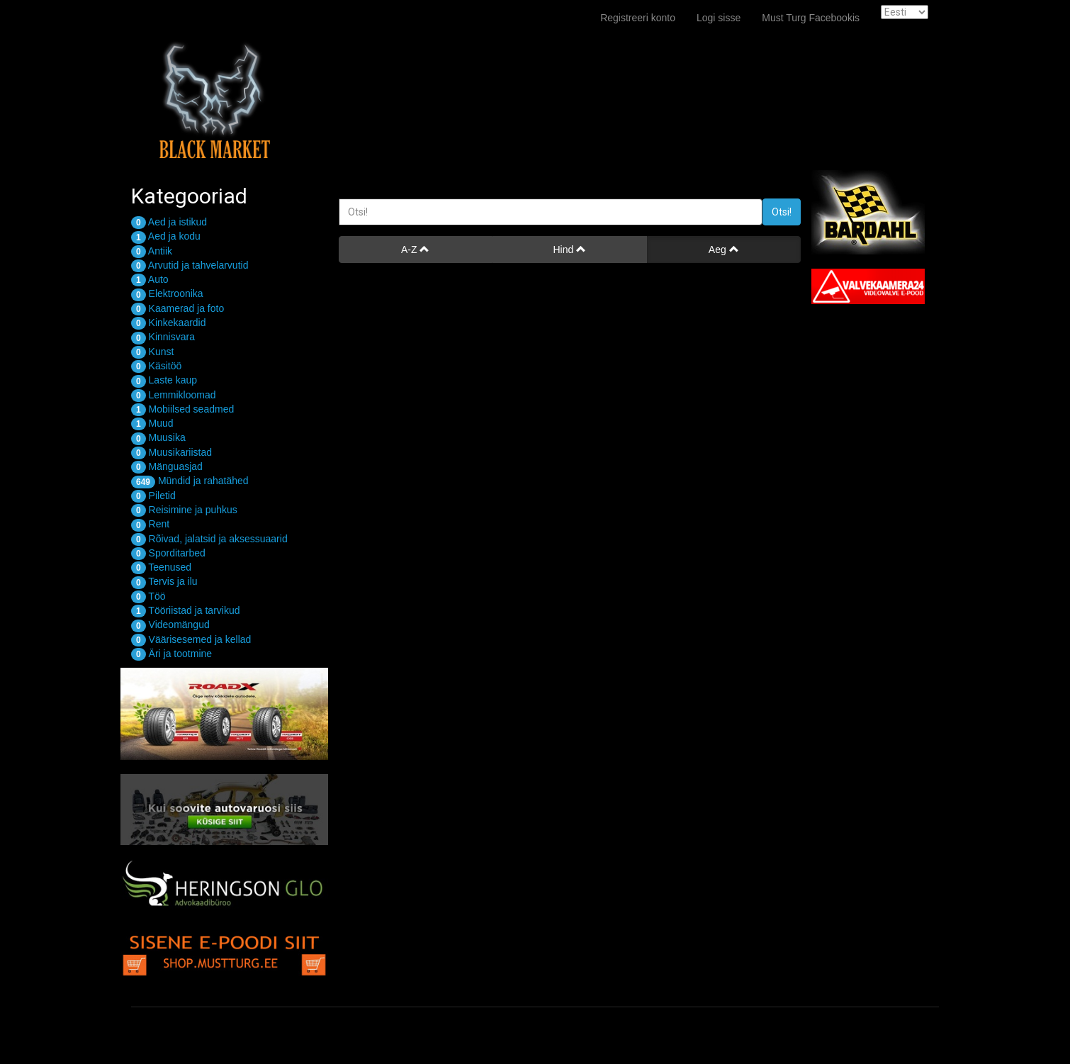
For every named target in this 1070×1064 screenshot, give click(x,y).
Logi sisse (718, 17)
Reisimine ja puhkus (184, 509)
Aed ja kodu (166, 236)
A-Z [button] (415, 249)
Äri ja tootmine (171, 653)
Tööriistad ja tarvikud (185, 610)
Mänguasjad (167, 466)
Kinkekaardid (168, 322)
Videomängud (170, 624)
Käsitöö (156, 365)
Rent (150, 524)
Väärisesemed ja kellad (191, 639)
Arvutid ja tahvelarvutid (189, 265)
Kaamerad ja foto (177, 308)
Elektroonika (167, 293)
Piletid (153, 495)
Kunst (152, 351)
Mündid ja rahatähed (190, 480)
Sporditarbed (168, 553)
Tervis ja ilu (164, 581)
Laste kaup (164, 380)
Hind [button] (569, 249)
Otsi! (782, 212)
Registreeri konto (637, 17)
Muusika (158, 437)
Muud (152, 423)
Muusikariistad (171, 452)
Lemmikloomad (173, 395)
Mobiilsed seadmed (182, 409)
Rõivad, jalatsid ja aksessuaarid (209, 538)
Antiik (151, 251)
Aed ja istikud (169, 222)
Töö (148, 596)
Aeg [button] (724, 249)
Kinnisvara (163, 336)
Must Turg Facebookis (811, 17)
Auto (150, 279)
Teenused (161, 567)
